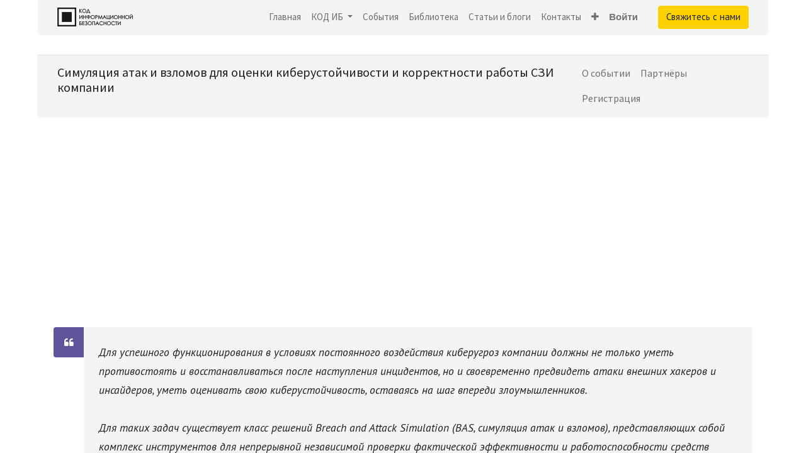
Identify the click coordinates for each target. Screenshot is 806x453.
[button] (595, 17)
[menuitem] (285, 17)
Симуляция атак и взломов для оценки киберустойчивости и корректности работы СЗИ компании (305, 79)
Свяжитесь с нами (703, 17)
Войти (623, 16)
